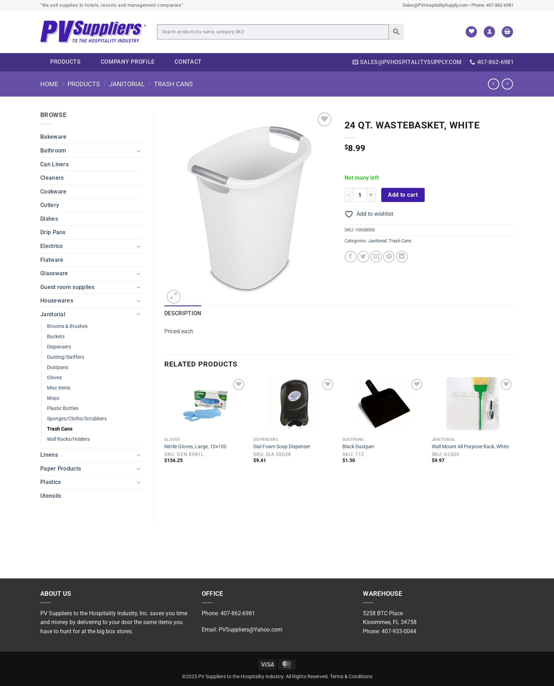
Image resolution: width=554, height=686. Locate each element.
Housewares (56, 300)
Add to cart (403, 195)
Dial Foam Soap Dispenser (281, 447)
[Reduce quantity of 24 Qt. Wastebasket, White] (348, 195)
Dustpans (57, 367)
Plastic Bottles (62, 408)
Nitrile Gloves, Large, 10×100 (195, 447)
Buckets (56, 337)
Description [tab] (182, 313)
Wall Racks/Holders (68, 439)
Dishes (49, 218)
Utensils (50, 495)
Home (49, 84)
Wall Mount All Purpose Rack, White (470, 447)
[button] (489, 32)
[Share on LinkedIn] (402, 257)
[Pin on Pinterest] (389, 257)
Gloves (54, 378)
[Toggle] (138, 150)
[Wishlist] (471, 32)
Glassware (54, 273)
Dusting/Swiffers (65, 357)
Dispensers (59, 347)
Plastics (50, 482)
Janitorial (127, 84)
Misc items (58, 388)
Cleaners (52, 177)
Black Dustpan (358, 447)
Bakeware (53, 136)
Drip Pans (53, 232)
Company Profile (128, 61)
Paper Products (60, 468)
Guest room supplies (67, 287)
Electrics (51, 246)
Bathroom (53, 150)
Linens (49, 454)
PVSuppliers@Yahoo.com (250, 629)
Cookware (53, 191)
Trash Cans (173, 84)
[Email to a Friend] (376, 257)
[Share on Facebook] (350, 257)
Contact (188, 61)
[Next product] (493, 84)
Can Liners (54, 164)
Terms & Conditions (351, 677)
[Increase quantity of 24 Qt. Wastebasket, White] (371, 195)
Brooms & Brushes (67, 326)
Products (65, 61)
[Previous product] (507, 84)
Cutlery (49, 205)
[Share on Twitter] (363, 257)
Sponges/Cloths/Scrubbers (77, 419)
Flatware (51, 259)
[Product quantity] (360, 195)
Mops (53, 398)
